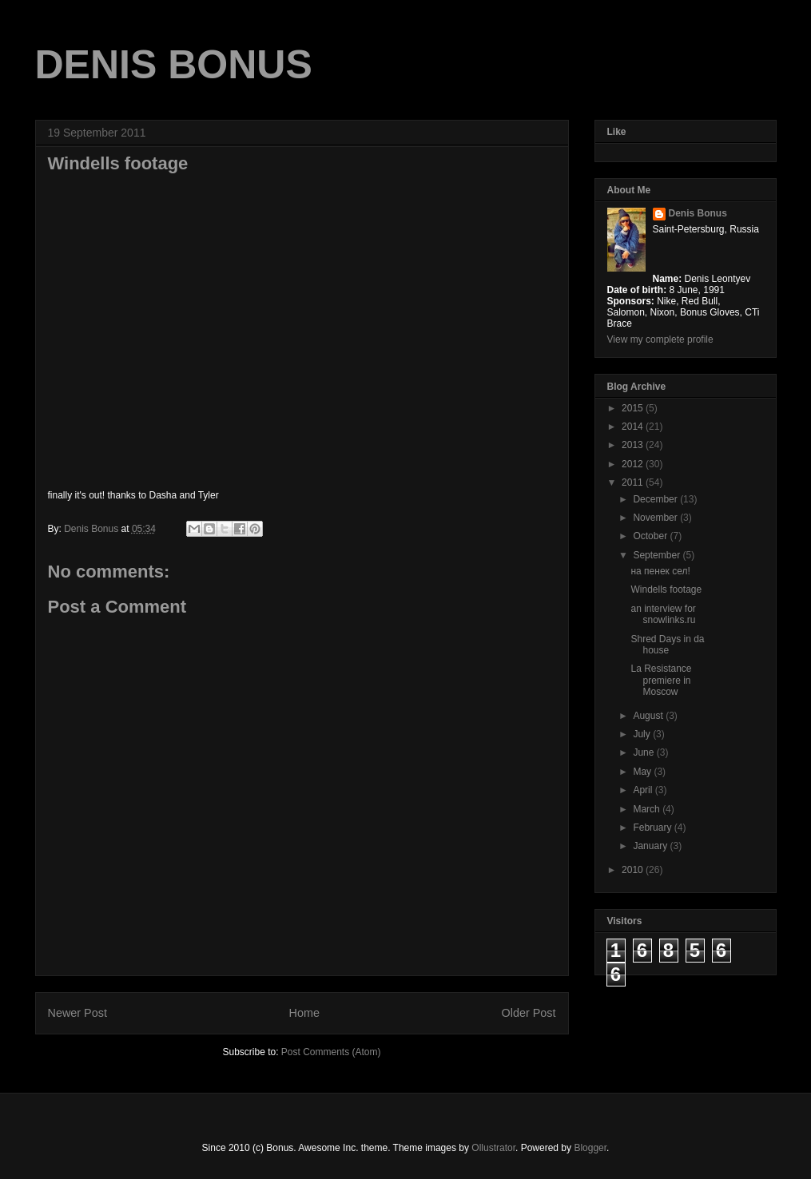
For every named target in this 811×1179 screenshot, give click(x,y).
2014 (634, 426)
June (644, 752)
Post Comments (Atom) (331, 1052)
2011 (634, 482)
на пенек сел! (660, 571)
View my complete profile (660, 339)
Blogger (590, 1147)
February (653, 827)
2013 (634, 445)
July (643, 734)
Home (304, 1012)
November (656, 517)
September (657, 555)
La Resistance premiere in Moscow (660, 680)
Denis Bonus (698, 213)
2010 (634, 869)
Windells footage (666, 589)
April (643, 790)
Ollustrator (493, 1147)
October (651, 536)
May (643, 771)
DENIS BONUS (173, 64)
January (651, 846)
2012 (634, 464)
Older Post (529, 1012)
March (647, 809)
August (649, 715)
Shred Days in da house (667, 644)
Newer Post (77, 1012)
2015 (634, 408)
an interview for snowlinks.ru (662, 614)
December (656, 499)
